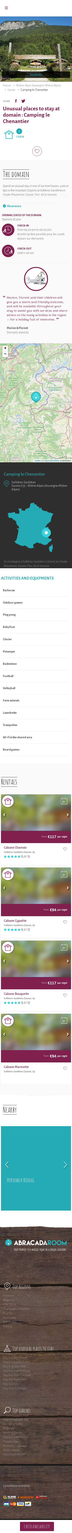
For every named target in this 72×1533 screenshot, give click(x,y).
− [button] (5, 354)
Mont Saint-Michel (14, 1454)
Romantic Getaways (14, 1445)
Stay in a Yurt (10, 1383)
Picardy (7, 1313)
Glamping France (13, 1423)
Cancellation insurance (16, 1485)
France (7, 85)
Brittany (7, 1326)
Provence (8, 1295)
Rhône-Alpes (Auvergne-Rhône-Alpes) (38, 85)
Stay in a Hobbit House (16, 1370)
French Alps (10, 1321)
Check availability (37, 1526)
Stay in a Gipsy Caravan (17, 1375)
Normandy (9, 1317)
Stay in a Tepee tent (14, 1379)
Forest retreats (11, 1450)
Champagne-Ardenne (16, 1308)
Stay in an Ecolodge (14, 1388)
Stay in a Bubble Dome (16, 1362)
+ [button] (5, 348)
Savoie (11, 89)
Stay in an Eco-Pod (14, 1366)
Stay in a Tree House (15, 1357)
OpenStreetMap (52, 460)
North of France (12, 1432)
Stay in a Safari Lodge (16, 1437)
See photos (36, 74)
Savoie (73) (19, 485)
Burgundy (8, 1300)
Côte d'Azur (9, 1304)
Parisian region (12, 1441)
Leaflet (37, 460)
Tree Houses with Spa (15, 1419)
